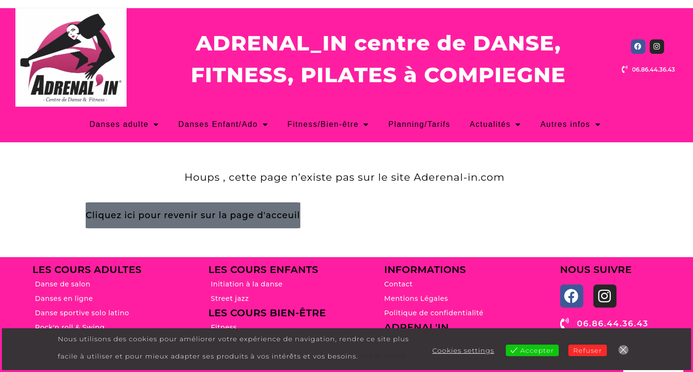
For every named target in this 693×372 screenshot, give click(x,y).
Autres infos (570, 124)
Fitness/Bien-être (328, 124)
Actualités (495, 124)
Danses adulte (124, 124)
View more (383, 356)
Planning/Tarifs (419, 124)
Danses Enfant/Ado (224, 124)
